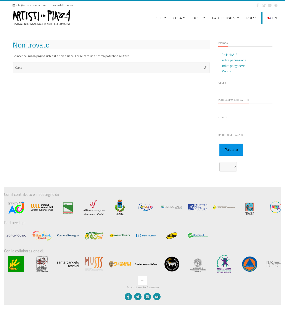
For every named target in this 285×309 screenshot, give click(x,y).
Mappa (226, 71)
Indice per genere (233, 65)
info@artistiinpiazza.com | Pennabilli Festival (43, 5)
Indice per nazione (234, 60)
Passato (231, 149)
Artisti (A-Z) (230, 54)
